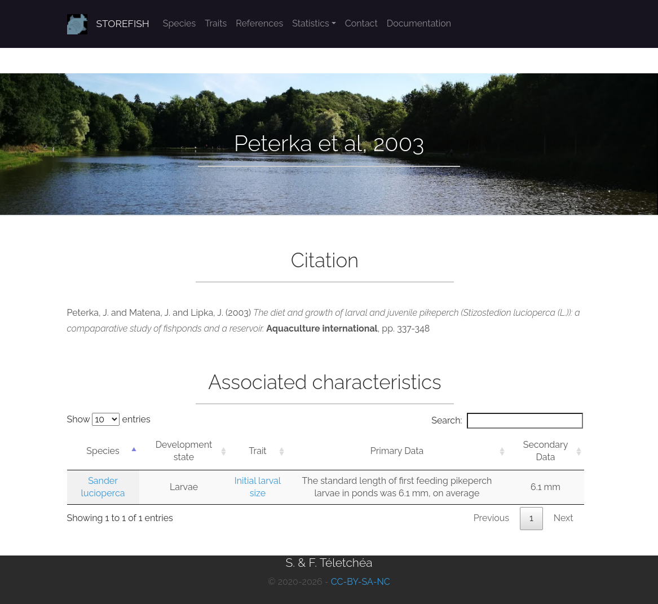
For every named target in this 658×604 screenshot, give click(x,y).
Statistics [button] (310, 23)
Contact (361, 23)
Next (563, 518)
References (259, 23)
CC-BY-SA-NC (360, 581)
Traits (216, 23)
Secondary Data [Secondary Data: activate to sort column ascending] (545, 450)
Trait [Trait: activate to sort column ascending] (257, 451)
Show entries (109, 419)
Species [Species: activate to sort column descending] (102, 451)
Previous (491, 518)
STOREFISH (122, 23)
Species (179, 23)
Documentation (419, 23)
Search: (506, 421)
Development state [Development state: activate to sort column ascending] (184, 450)
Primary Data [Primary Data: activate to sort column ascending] (397, 451)
